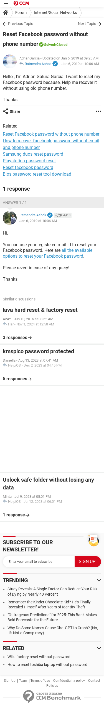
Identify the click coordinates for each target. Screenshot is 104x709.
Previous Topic (20, 23)
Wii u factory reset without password (38, 657)
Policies (52, 686)
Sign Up (10, 681)
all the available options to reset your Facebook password (47, 253)
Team (23, 681)
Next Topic (87, 23)
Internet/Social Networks (55, 12)
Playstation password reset (29, 160)
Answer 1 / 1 (15, 202)
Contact (94, 681)
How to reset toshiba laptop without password (47, 664)
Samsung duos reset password (33, 154)
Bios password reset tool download (37, 174)
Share (15, 111)
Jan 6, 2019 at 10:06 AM (80, 64)
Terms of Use (40, 681)
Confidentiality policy (69, 681)
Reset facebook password (28, 167)
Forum (21, 12)
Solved (49, 45)
